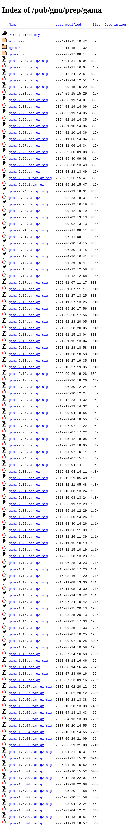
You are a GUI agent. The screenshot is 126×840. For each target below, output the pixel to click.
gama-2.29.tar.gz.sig (28, 113)
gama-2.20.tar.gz (24, 249)
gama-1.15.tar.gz (24, 614)
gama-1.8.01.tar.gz (26, 771)
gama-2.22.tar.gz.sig (28, 217)
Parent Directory (24, 34)
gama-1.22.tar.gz (24, 523)
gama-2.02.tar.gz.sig (28, 478)
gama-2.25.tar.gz (24, 171)
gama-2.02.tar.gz (24, 484)
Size (96, 24)
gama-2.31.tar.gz (24, 93)
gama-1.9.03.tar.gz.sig (30, 738)
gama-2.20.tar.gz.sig (28, 243)
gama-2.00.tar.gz (24, 510)
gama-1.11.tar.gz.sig (28, 660)
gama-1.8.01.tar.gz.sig (30, 764)
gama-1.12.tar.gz (24, 653)
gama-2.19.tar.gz (24, 262)
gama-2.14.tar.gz (24, 328)
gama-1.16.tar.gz (24, 601)
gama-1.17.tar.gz (24, 588)
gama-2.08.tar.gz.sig (28, 399)
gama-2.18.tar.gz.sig (28, 269)
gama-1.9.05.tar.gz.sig (30, 712)
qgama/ (15, 47)
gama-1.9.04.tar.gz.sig (30, 725)
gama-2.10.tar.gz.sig (28, 373)
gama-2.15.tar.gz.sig (28, 308)
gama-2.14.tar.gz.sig (28, 321)
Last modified (68, 24)
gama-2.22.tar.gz (24, 223)
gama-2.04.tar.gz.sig (28, 451)
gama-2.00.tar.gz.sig (28, 504)
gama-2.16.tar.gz (24, 302)
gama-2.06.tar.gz (24, 432)
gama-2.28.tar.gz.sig (28, 126)
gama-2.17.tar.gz (24, 289)
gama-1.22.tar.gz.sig (28, 517)
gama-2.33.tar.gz (24, 67)
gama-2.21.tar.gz (24, 236)
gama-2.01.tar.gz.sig (28, 491)
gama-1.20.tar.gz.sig (28, 543)
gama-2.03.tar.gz (24, 471)
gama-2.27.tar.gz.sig (28, 139)
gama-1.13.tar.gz (24, 640)
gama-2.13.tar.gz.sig (28, 334)
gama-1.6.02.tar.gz (26, 797)
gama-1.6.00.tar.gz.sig (30, 816)
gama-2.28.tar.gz (24, 132)
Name (13, 24)
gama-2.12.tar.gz (24, 354)
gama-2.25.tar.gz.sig (28, 165)
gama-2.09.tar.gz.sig (28, 386)
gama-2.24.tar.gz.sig (28, 191)
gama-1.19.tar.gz (24, 562)
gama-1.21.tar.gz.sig (28, 530)
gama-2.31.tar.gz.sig (28, 86)
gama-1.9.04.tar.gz (26, 732)
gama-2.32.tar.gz (24, 80)
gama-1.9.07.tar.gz (26, 693)
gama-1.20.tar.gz (24, 549)
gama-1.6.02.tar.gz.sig (30, 790)
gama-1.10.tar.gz (24, 680)
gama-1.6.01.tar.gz (26, 810)
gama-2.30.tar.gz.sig (28, 100)
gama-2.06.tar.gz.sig (28, 425)
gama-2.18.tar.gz (24, 275)
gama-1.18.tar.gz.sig (28, 569)
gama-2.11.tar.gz (24, 367)
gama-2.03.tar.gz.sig (28, 464)
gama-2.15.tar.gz (24, 315)
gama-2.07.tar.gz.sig (28, 412)
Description (115, 24)
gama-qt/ (16, 54)
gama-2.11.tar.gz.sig (28, 360)
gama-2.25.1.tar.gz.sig (30, 178)
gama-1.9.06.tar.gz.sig (30, 699)
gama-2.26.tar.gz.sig (28, 152)
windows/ (16, 41)
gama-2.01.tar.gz (24, 497)
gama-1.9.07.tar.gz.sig (30, 686)
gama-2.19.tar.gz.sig (28, 256)
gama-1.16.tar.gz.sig (28, 595)
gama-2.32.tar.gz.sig (28, 73)
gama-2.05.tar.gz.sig (28, 438)
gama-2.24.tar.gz (24, 197)
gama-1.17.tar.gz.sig (28, 582)
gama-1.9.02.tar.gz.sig (30, 751)
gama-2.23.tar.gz (24, 210)
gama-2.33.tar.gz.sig (28, 60)
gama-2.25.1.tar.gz (26, 184)
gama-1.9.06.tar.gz (26, 706)
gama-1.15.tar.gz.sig (28, 608)
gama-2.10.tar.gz (24, 380)
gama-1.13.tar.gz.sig (28, 634)
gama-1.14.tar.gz (24, 627)
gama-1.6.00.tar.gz (26, 823)
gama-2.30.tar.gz (24, 106)
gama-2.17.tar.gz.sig (28, 282)
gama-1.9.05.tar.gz (26, 719)
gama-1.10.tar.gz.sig (28, 673)
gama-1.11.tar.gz (24, 667)
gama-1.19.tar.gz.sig (28, 556)
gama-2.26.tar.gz (24, 158)
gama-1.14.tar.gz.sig (28, 621)
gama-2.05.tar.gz (24, 445)
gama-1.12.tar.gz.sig (28, 647)
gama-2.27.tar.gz (24, 145)
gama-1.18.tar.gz (24, 575)
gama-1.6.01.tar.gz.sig (30, 803)
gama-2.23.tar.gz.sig (28, 204)
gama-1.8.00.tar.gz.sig (30, 777)
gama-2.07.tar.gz (24, 419)
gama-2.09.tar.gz (24, 393)
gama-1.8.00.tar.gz (26, 784)
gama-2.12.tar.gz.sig (28, 347)
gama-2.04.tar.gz (24, 458)
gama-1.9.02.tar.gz (26, 758)
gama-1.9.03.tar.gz (26, 745)
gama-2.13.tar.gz (24, 341)
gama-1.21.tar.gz (24, 536)
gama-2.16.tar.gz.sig (28, 295)
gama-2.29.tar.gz (24, 119)
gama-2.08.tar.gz (24, 406)
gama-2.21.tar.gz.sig (28, 230)
